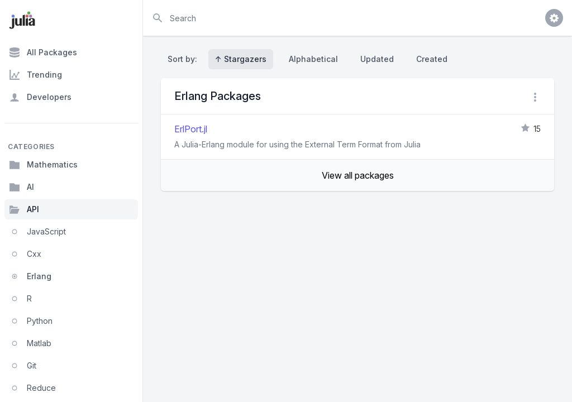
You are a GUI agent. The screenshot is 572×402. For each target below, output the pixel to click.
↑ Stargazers (240, 59)
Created (431, 59)
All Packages (43, 52)
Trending (35, 74)
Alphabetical (313, 59)
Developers (40, 97)
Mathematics (43, 164)
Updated (377, 59)
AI (21, 187)
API (24, 209)
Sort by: (185, 59)
